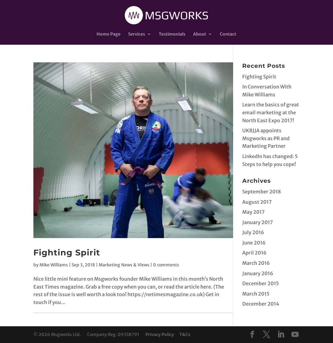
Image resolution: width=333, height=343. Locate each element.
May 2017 (253, 212)
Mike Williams (53, 265)
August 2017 (257, 202)
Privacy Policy (159, 334)
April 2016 (254, 253)
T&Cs (184, 334)
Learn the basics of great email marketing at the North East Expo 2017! (270, 112)
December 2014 (260, 304)
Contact (228, 34)
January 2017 (257, 222)
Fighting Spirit (66, 253)
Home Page (109, 34)
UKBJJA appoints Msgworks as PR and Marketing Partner (266, 138)
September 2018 (261, 192)
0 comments (166, 265)
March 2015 (256, 294)
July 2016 (253, 232)
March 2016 (256, 263)
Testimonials (172, 34)
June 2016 (254, 243)
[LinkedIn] (280, 335)
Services (136, 34)
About (199, 34)
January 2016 (257, 273)
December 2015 (260, 283)
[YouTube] (295, 335)
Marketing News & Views (124, 265)
